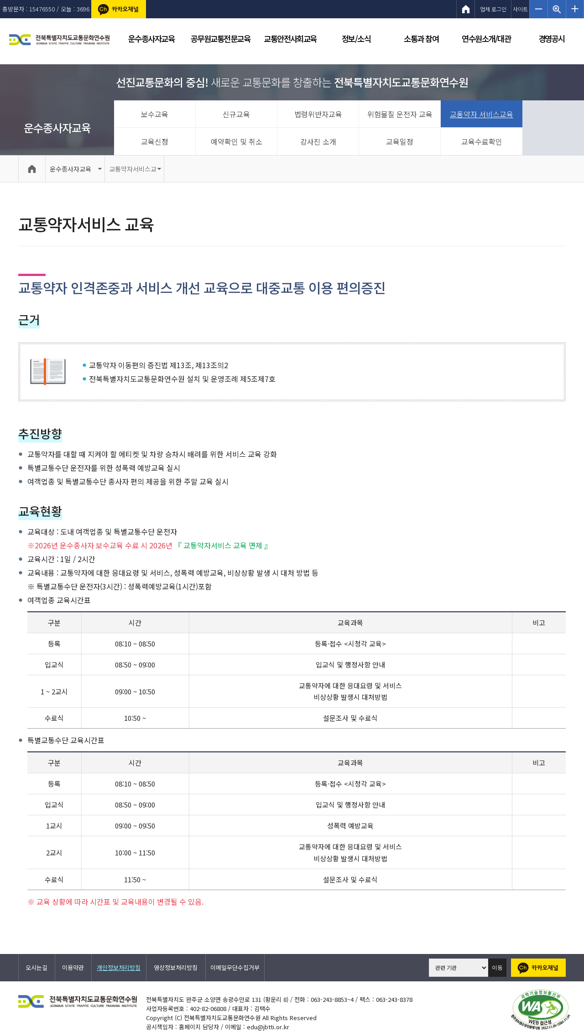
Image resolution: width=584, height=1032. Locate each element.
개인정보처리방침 (119, 967)
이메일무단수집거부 (235, 967)
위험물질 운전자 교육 (400, 114)
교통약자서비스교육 (132, 173)
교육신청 (154, 141)
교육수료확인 (481, 141)
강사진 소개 (318, 141)
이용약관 (73, 967)
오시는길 (36, 967)
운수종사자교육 (57, 128)
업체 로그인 (493, 9)
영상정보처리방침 (176, 967)
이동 (497, 967)
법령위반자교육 (318, 114)
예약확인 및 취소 (236, 141)
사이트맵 (520, 11)
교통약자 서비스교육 (481, 114)
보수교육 (154, 114)
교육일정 (399, 141)
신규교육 (236, 114)
